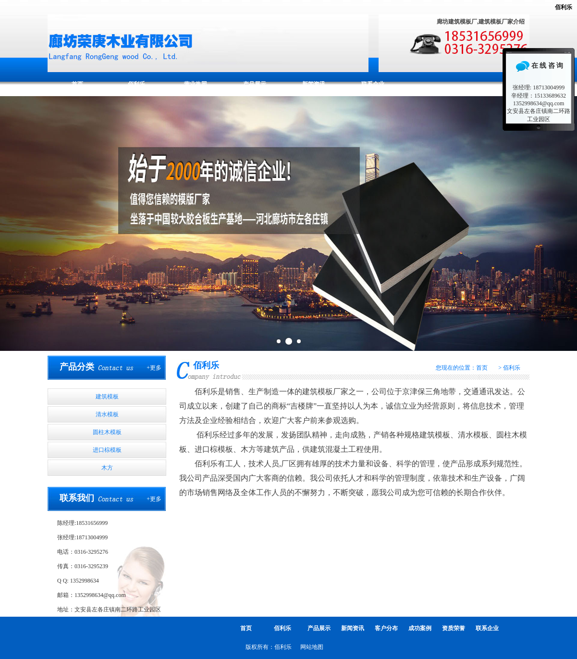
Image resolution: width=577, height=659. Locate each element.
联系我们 (77, 498)
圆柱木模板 (107, 432)
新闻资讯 (313, 84)
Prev (12, 223)
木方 (107, 467)
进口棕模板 (107, 450)
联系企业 (372, 84)
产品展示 (254, 84)
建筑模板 (107, 396)
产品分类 (77, 367)
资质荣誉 (453, 628)
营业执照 (195, 84)
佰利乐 (563, 7)
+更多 (154, 367)
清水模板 (107, 414)
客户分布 (386, 628)
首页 (77, 84)
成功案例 (419, 628)
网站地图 (311, 647)
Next (564, 223)
